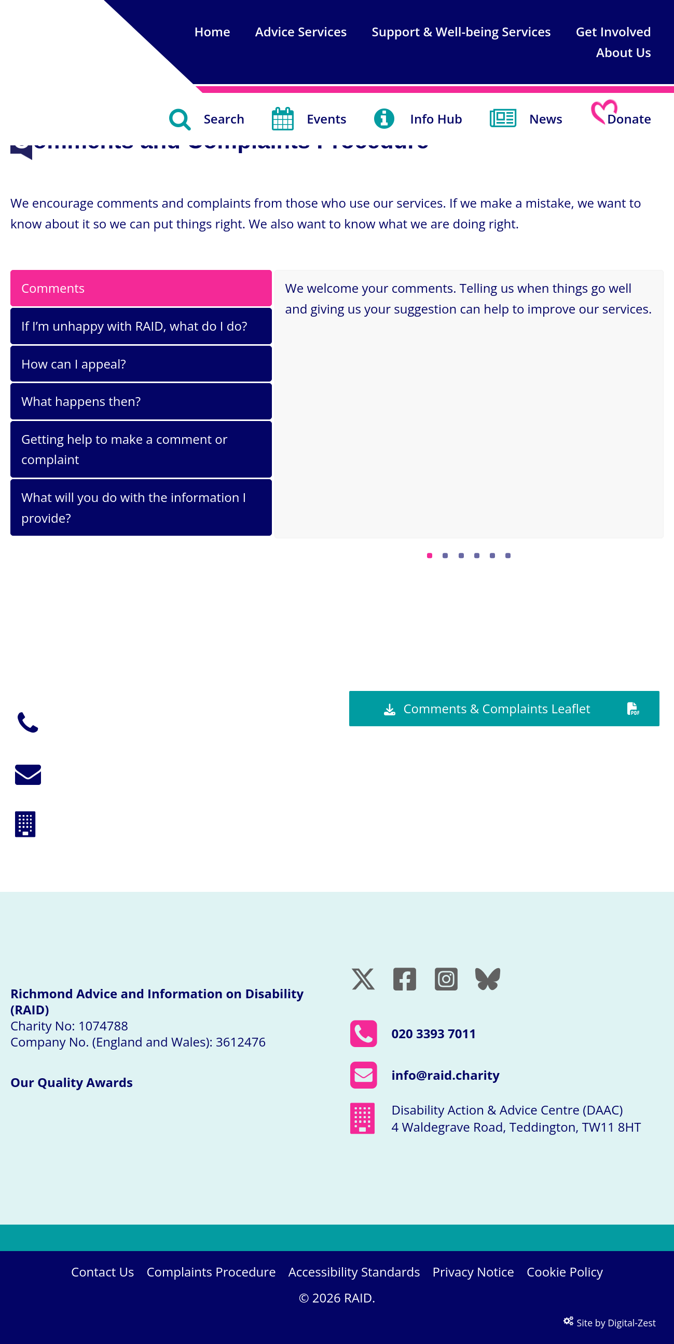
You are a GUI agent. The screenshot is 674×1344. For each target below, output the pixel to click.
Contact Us (102, 1271)
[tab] (141, 288)
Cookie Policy (565, 1271)
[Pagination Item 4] (476, 555)
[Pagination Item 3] (461, 555)
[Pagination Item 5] (492, 555)
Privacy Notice (473, 1271)
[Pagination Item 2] (445, 555)
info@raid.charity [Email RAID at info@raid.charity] (446, 1074)
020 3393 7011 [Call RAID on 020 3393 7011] (434, 1033)
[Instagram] (446, 979)
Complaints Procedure (211, 1271)
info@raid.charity (112, 781)
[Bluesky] (488, 979)
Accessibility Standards (354, 1271)
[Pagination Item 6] (508, 555)
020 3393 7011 (105, 731)
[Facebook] (405, 979)
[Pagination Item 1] (429, 555)
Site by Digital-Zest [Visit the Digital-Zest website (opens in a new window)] (609, 1322)
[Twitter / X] (363, 979)
